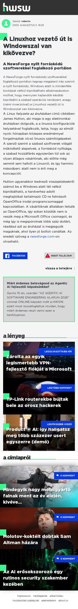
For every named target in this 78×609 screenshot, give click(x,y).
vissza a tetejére (58, 268)
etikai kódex (56, 596)
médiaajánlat (40, 596)
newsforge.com (42, 236)
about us (63, 600)
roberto (25, 21)
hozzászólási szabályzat (26, 600)
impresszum (24, 596)
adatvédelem (48, 600)
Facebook (15, 256)
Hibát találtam (58, 255)
